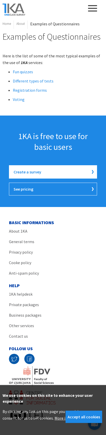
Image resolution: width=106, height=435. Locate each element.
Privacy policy (21, 252)
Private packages (24, 304)
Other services (21, 325)
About (20, 24)
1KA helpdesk (21, 294)
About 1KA (18, 231)
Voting (19, 99)
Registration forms (30, 90)
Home (7, 24)
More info (63, 418)
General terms (21, 241)
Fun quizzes (23, 71)
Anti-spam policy (24, 273)
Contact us (18, 336)
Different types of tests (33, 81)
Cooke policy (20, 262)
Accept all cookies (84, 416)
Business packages (25, 315)
